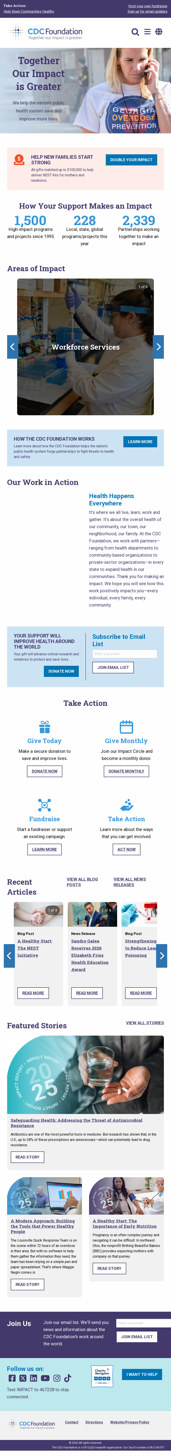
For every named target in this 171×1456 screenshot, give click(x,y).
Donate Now (61, 671)
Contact (71, 1422)
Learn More (140, 441)
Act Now (127, 849)
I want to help (142, 1374)
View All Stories (145, 1022)
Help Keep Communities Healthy (29, 11)
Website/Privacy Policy (129, 1422)
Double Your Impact (131, 159)
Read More (33, 993)
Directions (94, 1422)
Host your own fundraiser (147, 6)
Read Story (27, 1157)
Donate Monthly (126, 771)
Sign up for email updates (147, 11)
